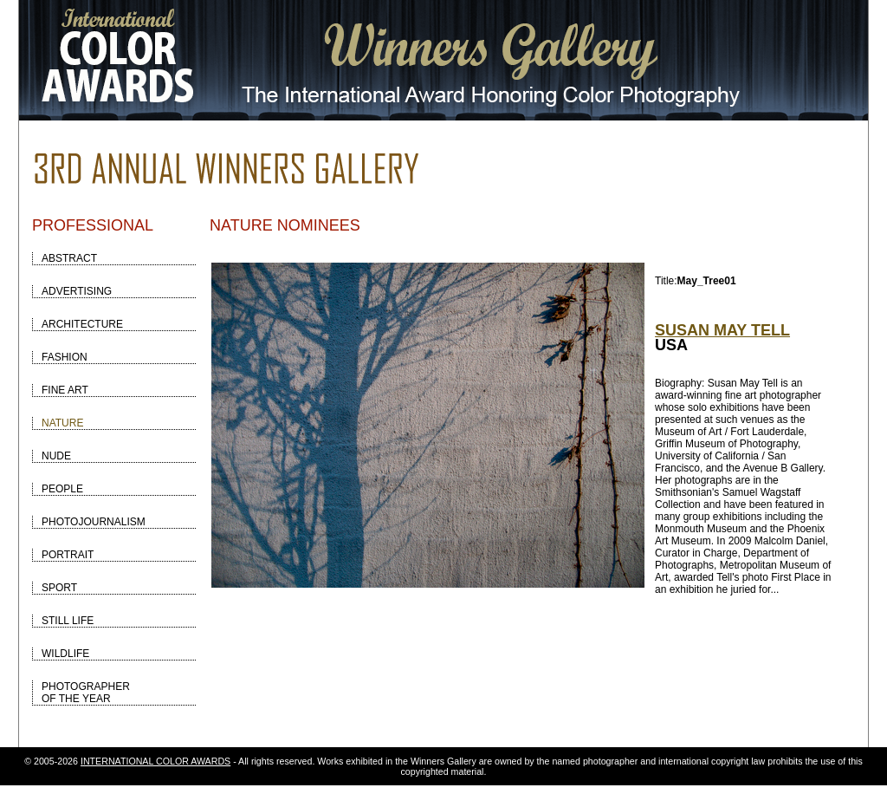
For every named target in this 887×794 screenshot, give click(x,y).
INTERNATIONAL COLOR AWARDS (155, 761)
